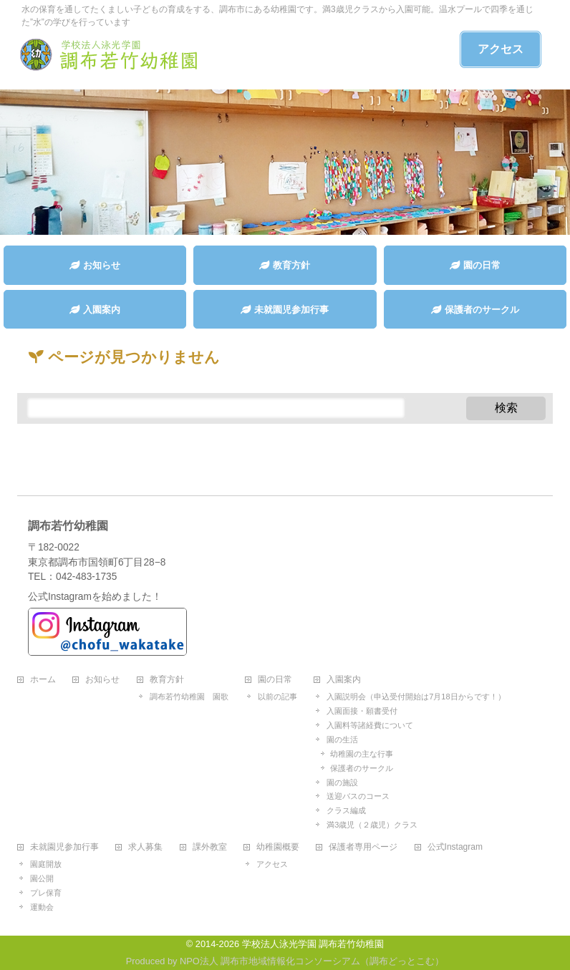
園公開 (42, 878)
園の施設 (342, 782)
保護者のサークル (361, 768)
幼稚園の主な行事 (361, 754)
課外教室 (210, 847)
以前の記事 (277, 696)
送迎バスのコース (358, 796)
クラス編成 (346, 810)
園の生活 (342, 739)
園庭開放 (46, 864)
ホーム (43, 679)
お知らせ (102, 679)
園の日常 (275, 679)
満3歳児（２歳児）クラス (372, 824)
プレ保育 (46, 892)
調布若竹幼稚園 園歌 (189, 696)
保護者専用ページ (363, 847)
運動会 (42, 907)
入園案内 (344, 679)
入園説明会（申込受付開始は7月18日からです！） (416, 696)
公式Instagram (455, 847)
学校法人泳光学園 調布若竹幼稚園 (313, 944)
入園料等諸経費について (370, 725)
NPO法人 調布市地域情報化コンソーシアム (270, 961)
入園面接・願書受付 (362, 711)
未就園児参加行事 (64, 847)
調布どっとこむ (402, 961)
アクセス (500, 49)
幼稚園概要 (277, 847)
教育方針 (167, 679)
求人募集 (145, 847)
